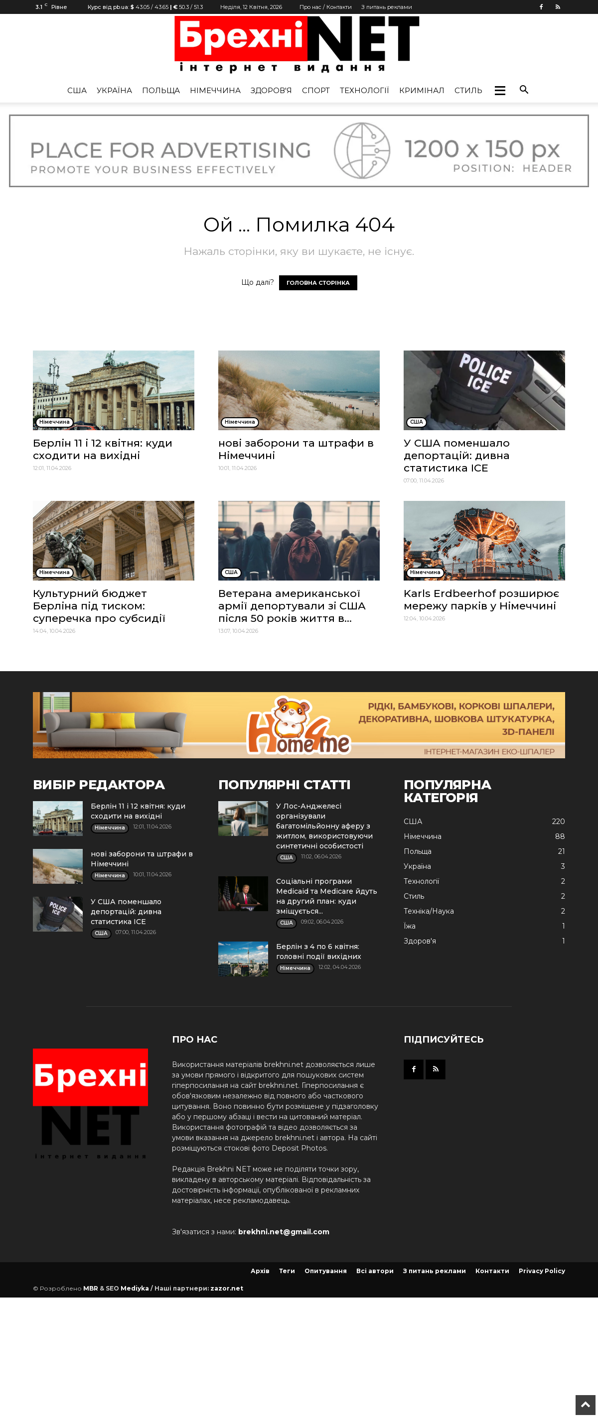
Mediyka (135, 1288)
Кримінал (422, 90)
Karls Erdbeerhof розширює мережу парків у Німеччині (481, 599)
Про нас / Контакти (325, 6)
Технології (364, 90)
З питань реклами (386, 6)
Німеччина (215, 90)
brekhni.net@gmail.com (283, 1231)
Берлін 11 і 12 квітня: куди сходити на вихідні (102, 449)
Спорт (316, 90)
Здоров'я (271, 90)
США (77, 90)
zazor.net (226, 1288)
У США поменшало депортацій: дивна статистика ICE (457, 455)
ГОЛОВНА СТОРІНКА (318, 282)
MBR (90, 1288)
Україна (114, 90)
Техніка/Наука (429, 911)
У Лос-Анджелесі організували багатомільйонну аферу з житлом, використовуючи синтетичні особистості (324, 826)
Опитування (325, 1271)
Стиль (468, 90)
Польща (161, 90)
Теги (287, 1271)
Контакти (492, 1271)
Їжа (410, 926)
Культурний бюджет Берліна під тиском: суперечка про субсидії (99, 605)
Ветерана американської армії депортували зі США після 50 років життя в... (292, 605)
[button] (499, 91)
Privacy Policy (542, 1271)
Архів (260, 1271)
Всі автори (375, 1271)
